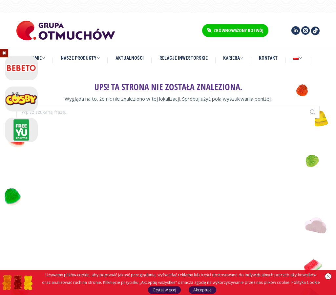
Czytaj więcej (164, 290)
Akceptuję (202, 290)
